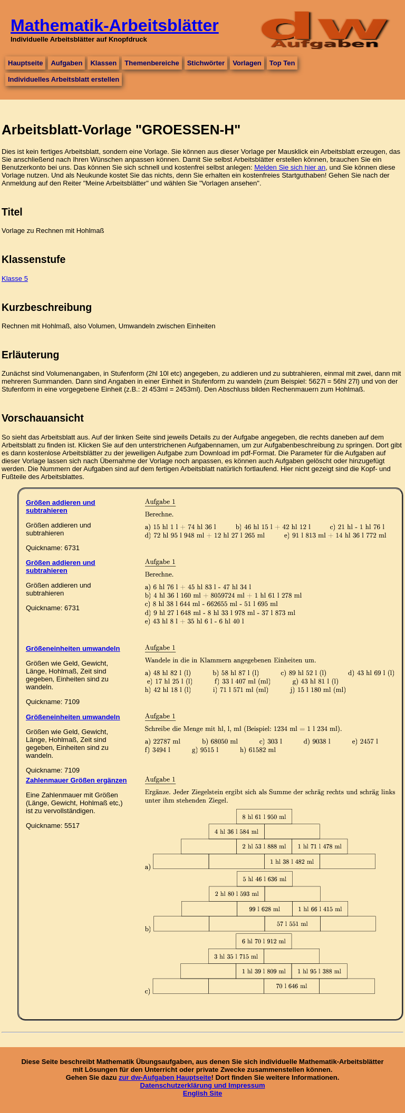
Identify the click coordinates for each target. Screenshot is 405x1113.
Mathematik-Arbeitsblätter (115, 25)
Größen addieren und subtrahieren (60, 506)
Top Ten (282, 63)
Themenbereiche (151, 63)
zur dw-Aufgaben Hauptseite (165, 1077)
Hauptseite (25, 63)
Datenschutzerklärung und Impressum (202, 1085)
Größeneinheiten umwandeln (73, 648)
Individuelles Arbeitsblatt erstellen (63, 79)
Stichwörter (206, 63)
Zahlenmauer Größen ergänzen (76, 780)
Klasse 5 (15, 278)
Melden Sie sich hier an (289, 167)
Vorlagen (247, 63)
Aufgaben (66, 63)
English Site (202, 1093)
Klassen (103, 63)
